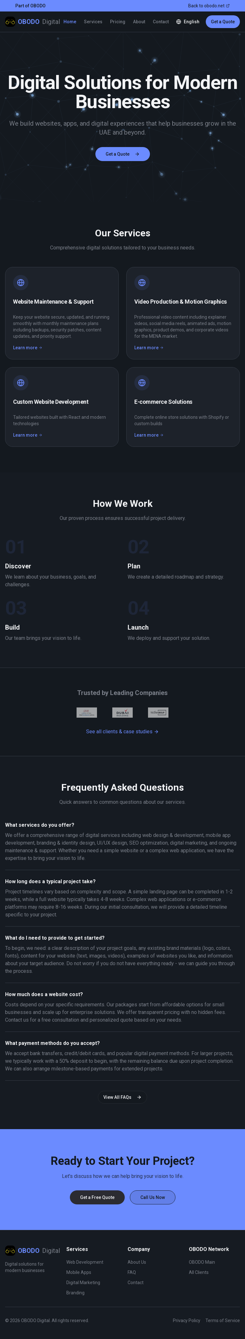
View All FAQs (122, 1097)
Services (93, 21)
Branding (75, 1292)
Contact (161, 21)
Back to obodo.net (209, 5)
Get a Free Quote (97, 1197)
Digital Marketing (83, 1282)
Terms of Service (222, 1320)
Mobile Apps (78, 1272)
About (139, 21)
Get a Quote (223, 21)
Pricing (117, 21)
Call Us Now (152, 1197)
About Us (137, 1262)
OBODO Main (202, 1262)
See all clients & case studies (122, 732)
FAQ (132, 1272)
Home (69, 21)
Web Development (84, 1262)
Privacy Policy (186, 1320)
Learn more (27, 347)
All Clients (199, 1272)
